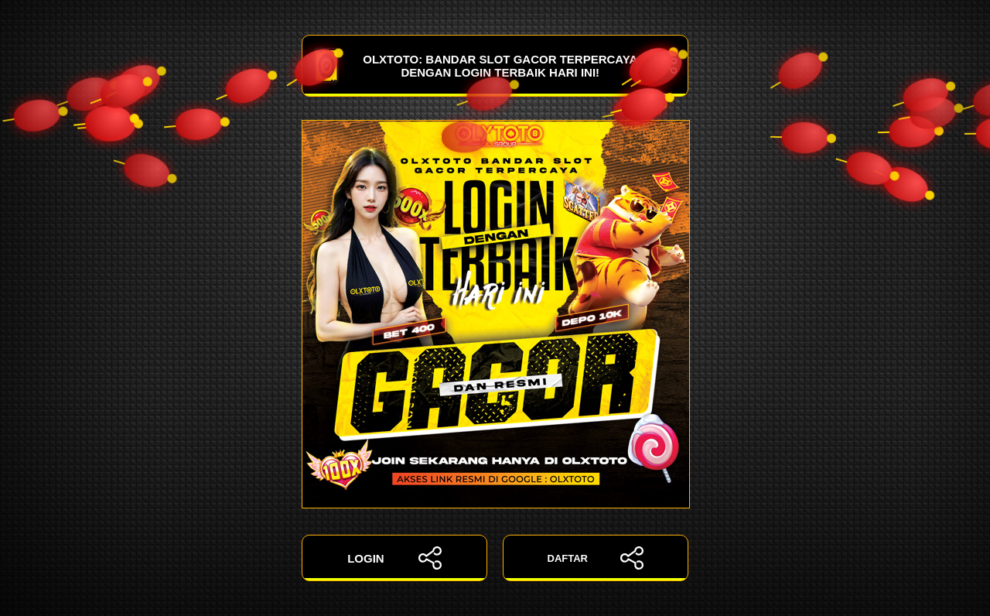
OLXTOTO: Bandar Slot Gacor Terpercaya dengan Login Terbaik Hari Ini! (495, 65)
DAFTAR (596, 558)
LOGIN (394, 558)
